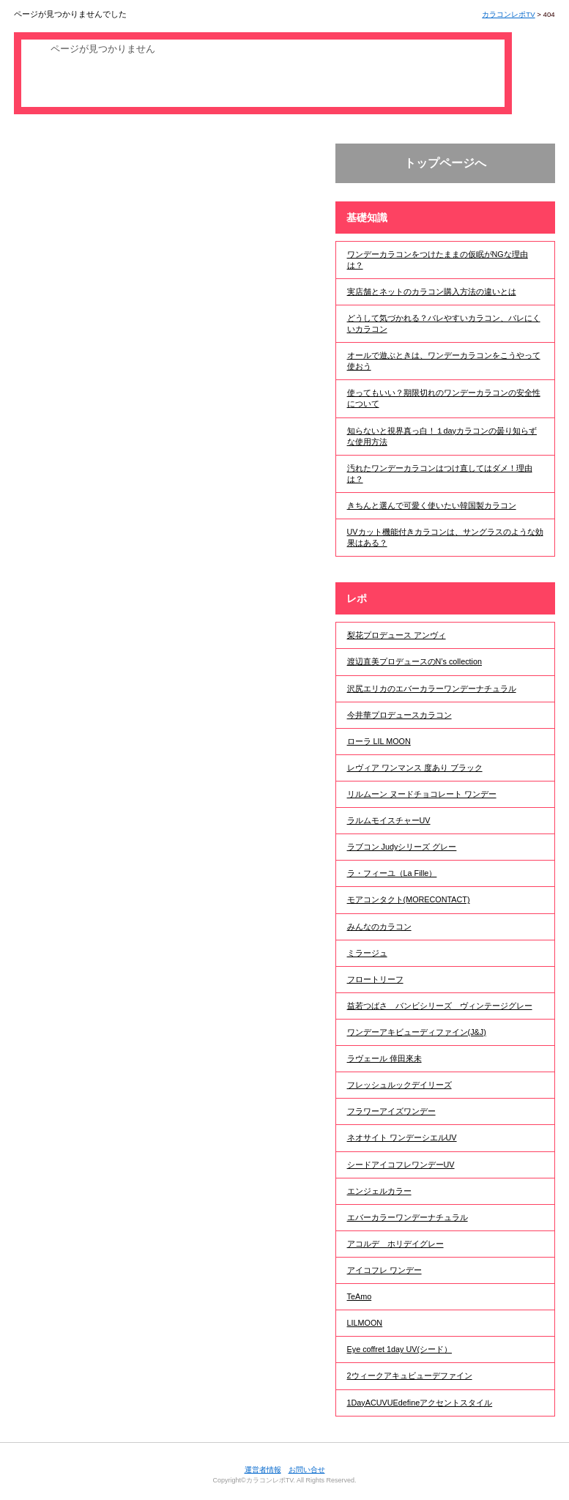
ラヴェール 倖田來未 (384, 1058)
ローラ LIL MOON (379, 741)
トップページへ (445, 163)
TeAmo (359, 1296)
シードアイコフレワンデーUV (401, 1164)
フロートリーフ (375, 979)
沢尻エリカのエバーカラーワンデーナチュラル (431, 688)
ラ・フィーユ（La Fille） (392, 873)
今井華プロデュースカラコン (399, 714)
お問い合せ (307, 1470)
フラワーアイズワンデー (391, 1111)
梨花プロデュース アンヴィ (396, 635)
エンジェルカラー (379, 1191)
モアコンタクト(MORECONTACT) (408, 899)
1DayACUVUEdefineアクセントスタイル (420, 1402)
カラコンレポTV (508, 14)
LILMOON (365, 1322)
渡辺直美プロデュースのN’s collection (414, 661)
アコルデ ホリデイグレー (395, 1243)
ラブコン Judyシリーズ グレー (402, 846)
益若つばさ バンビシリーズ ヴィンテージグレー (439, 1005)
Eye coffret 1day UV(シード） (399, 1349)
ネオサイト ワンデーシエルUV (402, 1137)
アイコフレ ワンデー (384, 1270)
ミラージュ (367, 952)
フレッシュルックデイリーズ (399, 1084)
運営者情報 (263, 1470)
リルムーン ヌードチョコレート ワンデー (422, 794)
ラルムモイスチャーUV (389, 820)
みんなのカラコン (379, 926)
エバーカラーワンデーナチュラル (407, 1217)
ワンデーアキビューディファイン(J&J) (416, 1032)
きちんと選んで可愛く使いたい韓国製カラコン (431, 505)
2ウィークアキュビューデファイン (409, 1375)
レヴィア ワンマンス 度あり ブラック (415, 767)
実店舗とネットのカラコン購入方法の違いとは (431, 291)
